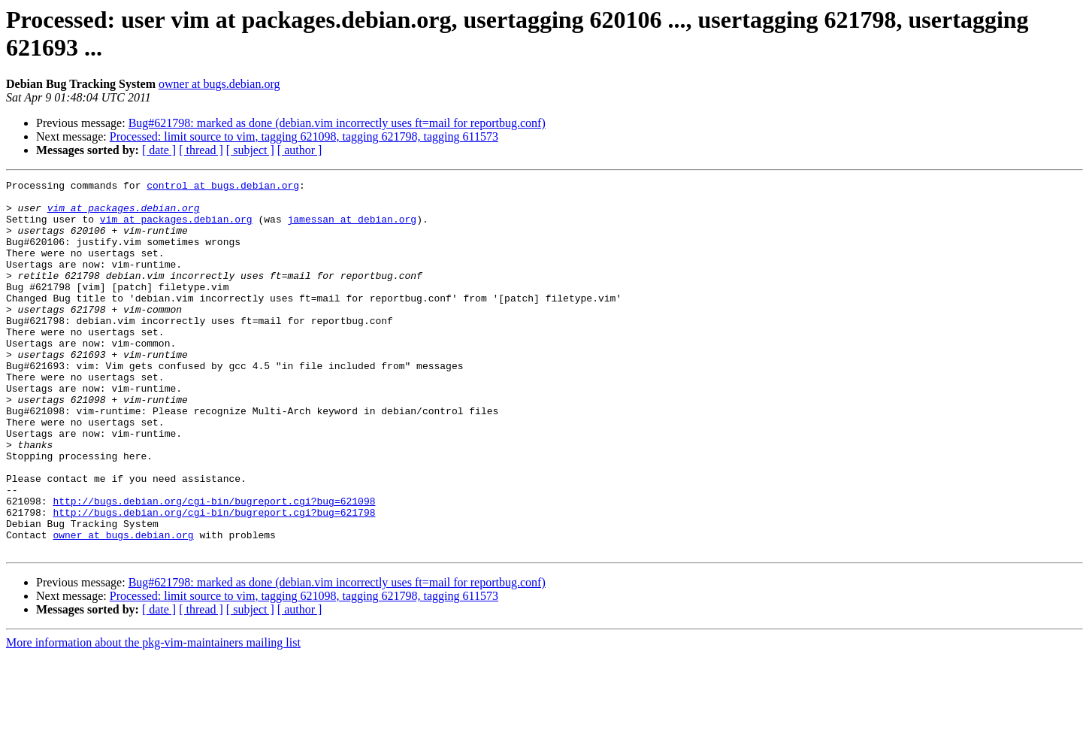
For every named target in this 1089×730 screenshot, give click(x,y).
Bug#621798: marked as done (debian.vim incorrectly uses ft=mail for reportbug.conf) (337, 123)
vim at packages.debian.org (123, 214)
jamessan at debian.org (351, 228)
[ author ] (299, 150)
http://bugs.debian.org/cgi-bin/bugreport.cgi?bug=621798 (214, 579)
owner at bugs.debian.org (219, 83)
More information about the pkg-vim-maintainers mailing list (153, 716)
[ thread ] (201, 150)
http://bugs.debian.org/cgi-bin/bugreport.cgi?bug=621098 (214, 566)
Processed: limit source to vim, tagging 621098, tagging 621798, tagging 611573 (304, 136)
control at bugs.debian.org (223, 187)
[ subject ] (250, 150)
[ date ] (159, 150)
